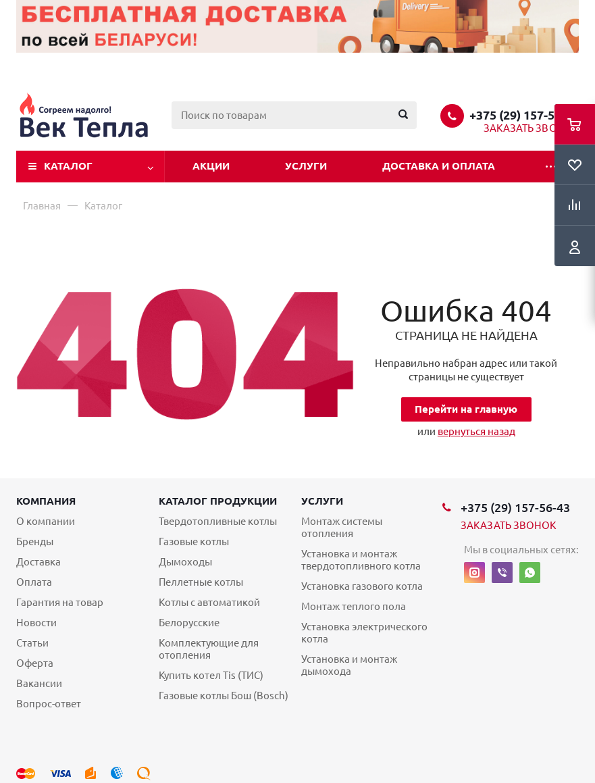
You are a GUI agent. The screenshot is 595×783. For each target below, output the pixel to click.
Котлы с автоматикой (209, 602)
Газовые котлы (194, 541)
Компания (46, 501)
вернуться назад (476, 431)
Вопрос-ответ (48, 703)
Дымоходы (185, 561)
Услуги (306, 166)
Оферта (34, 663)
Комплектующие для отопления (209, 649)
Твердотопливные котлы (218, 521)
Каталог (68, 166)
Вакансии (39, 683)
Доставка (38, 561)
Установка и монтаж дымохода (349, 665)
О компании (45, 521)
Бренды (34, 541)
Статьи (32, 643)
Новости (36, 622)
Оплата (34, 582)
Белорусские (189, 622)
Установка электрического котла (364, 633)
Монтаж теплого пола (353, 606)
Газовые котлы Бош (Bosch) (223, 695)
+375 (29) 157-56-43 (524, 115)
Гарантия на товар (59, 602)
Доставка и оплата (438, 166)
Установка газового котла (362, 586)
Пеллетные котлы (201, 582)
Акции (211, 166)
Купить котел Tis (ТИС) (211, 675)
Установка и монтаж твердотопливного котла (361, 560)
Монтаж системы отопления (341, 527)
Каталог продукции (218, 501)
